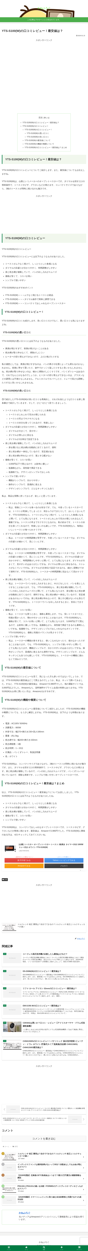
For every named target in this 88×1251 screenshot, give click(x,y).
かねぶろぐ (24, 1215)
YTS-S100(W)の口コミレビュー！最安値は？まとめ (46, 149)
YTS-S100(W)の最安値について (38, 141)
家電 (5, 880)
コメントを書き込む (44, 1140)
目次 (41, 117)
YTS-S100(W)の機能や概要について (39, 145)
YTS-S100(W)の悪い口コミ (38, 134)
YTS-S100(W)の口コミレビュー (35, 126)
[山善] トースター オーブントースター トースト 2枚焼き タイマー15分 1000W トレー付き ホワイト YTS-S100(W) (51, 847)
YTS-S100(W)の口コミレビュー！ (39, 130)
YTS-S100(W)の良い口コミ (38, 137)
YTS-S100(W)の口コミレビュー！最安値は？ (40, 123)
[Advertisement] (44, 58)
